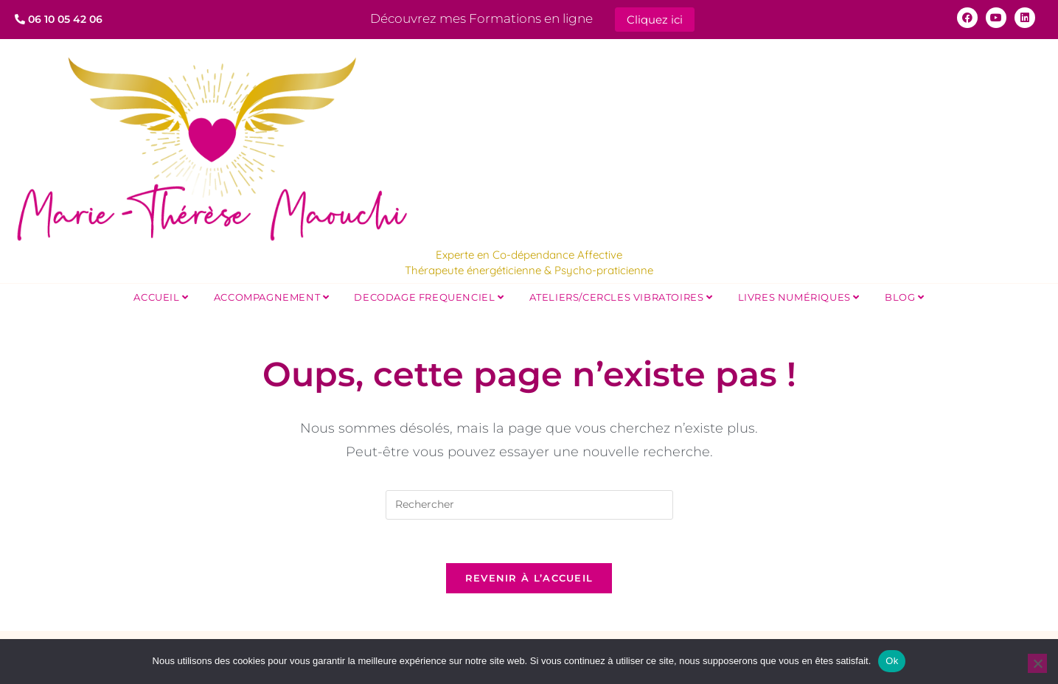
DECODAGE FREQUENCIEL (429, 295)
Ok (891, 660)
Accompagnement (272, 295)
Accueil (160, 295)
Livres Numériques (799, 295)
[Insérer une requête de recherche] (529, 503)
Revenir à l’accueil (529, 578)
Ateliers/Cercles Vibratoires (621, 295)
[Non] (1037, 663)
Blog (905, 295)
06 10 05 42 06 (58, 19)
